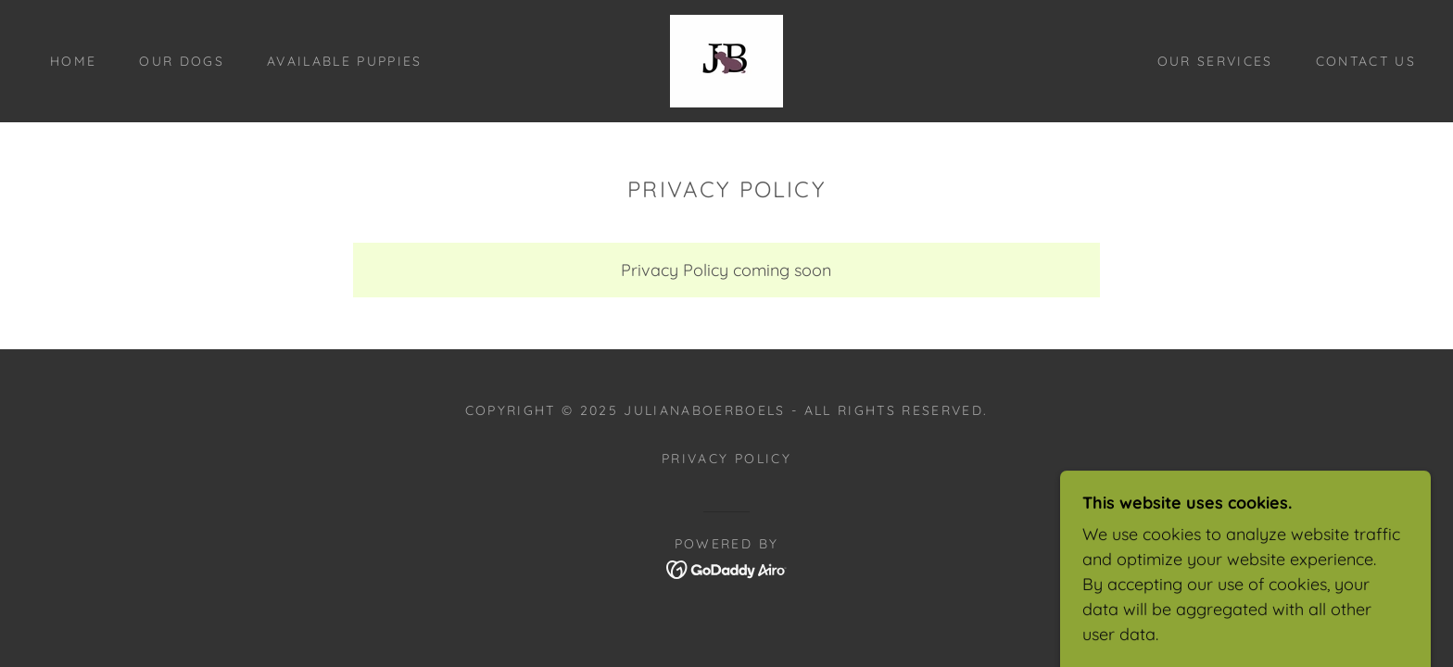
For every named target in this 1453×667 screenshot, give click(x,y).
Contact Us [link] (1366, 61)
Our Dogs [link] (181, 61)
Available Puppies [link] (345, 61)
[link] (726, 59)
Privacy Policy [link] (726, 458)
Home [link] (73, 61)
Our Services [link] (1215, 61)
